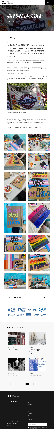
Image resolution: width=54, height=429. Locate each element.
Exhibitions (30, 400)
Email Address (31, 422)
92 (8, 384)
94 (16, 384)
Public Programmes (32, 402)
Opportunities (30, 411)
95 (20, 384)
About (29, 399)
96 (23, 384)
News (29, 410)
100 (39, 384)
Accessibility (30, 413)
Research (30, 404)
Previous (4, 384)
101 (43, 384)
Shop (29, 415)
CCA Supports (30, 408)
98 (31, 384)
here (24, 76)
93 (12, 384)
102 (47, 384)
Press (29, 406)
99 (35, 384)
